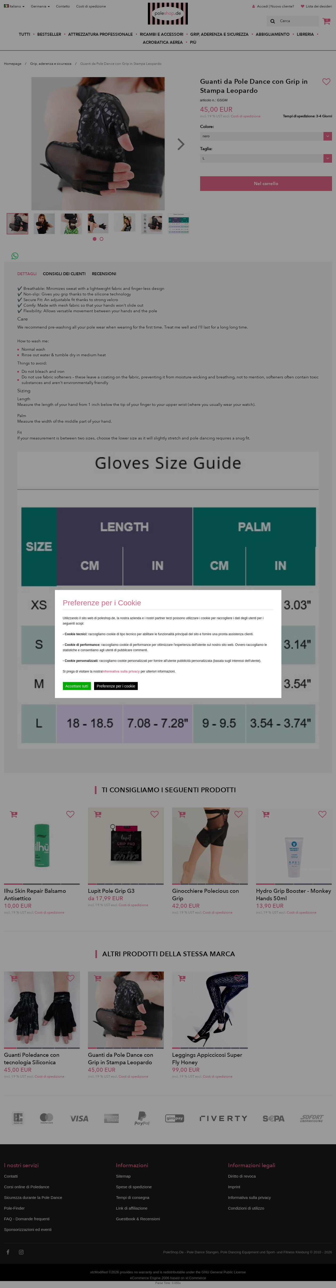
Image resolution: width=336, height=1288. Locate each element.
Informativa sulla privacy (121, 671)
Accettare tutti (77, 686)
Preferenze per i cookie (116, 686)
